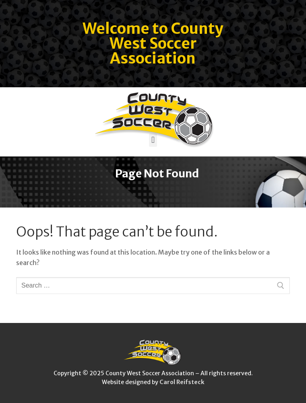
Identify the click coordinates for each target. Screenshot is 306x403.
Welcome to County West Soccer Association (153, 43)
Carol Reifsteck (181, 382)
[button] (153, 140)
